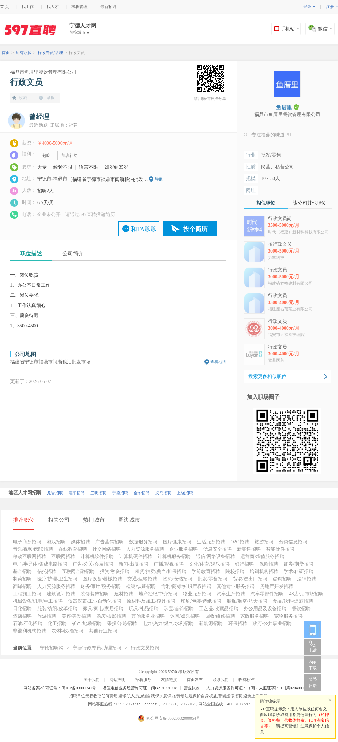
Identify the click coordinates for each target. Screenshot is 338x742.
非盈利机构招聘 (29, 630)
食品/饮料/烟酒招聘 (293, 601)
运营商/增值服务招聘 (262, 556)
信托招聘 (46, 571)
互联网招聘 (63, 556)
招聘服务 (143, 679)
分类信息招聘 (293, 541)
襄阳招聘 (77, 492)
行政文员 (77, 52)
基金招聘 (22, 571)
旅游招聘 (264, 541)
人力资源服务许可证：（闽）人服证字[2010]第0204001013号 (260, 688)
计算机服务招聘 (174, 556)
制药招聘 (22, 578)
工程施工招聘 (27, 593)
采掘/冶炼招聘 (122, 623)
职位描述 (31, 253)
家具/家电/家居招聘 (103, 608)
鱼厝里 (287, 107)
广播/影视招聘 (169, 564)
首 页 (4, 6)
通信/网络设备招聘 (215, 556)
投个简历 (195, 228)
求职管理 (79, 6)
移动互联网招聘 (29, 556)
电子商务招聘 (27, 541)
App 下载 (313, 664)
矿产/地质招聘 (87, 623)
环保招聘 (237, 623)
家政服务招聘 (254, 616)
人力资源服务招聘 (145, 549)
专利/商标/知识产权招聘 (186, 586)
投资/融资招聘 (115, 571)
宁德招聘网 (52, 647)
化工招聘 (57, 623)
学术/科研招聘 (298, 571)
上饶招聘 (185, 492)
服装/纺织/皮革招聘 (57, 608)
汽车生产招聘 (231, 593)
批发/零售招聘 (212, 578)
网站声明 (117, 679)
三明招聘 (98, 492)
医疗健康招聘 (177, 541)
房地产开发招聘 (276, 586)
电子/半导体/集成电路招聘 (40, 564)
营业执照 (192, 688)
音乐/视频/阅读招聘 (33, 549)
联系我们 (221, 679)
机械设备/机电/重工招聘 (38, 601)
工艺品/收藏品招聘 (218, 608)
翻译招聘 (22, 586)
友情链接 (169, 679)
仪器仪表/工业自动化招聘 (94, 601)
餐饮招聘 (301, 608)
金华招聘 (142, 492)
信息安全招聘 (217, 549)
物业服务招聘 (197, 593)
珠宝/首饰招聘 (179, 608)
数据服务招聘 (143, 541)
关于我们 (91, 679)
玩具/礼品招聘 (144, 608)
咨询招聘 (282, 578)
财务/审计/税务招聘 (100, 586)
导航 (159, 179)
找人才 (53, 6)
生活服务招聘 (211, 541)
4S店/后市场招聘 (306, 593)
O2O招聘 (240, 541)
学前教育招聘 (206, 571)
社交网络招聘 (106, 549)
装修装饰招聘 (94, 593)
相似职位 (265, 203)
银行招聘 (244, 564)
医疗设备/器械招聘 (102, 578)
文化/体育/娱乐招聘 (209, 564)
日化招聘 (22, 608)
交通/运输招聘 (142, 578)
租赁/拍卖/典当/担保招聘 (160, 571)
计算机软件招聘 (97, 556)
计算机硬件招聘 (135, 556)
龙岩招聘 (55, 492)
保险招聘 (268, 564)
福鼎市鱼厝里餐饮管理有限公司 (43, 72)
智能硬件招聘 (280, 549)
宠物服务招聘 (288, 616)
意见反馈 (313, 682)
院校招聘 (234, 571)
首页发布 (195, 679)
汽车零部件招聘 (267, 593)
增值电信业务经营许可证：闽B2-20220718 (139, 688)
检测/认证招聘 (141, 586)
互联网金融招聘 (78, 571)
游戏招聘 (56, 541)
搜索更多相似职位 (267, 376)
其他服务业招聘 (148, 616)
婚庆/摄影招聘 (111, 616)
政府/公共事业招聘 (272, 623)
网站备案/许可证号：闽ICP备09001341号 (60, 688)
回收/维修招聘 (220, 616)
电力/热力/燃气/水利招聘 (168, 623)
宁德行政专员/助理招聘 (97, 647)
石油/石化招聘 (28, 623)
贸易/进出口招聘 (250, 578)
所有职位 (24, 52)
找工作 (28, 6)
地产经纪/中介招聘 (158, 593)
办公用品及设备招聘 (265, 608)
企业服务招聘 (183, 549)
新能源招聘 (211, 623)
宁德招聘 (120, 492)
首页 (6, 52)
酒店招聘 (22, 616)
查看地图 (218, 361)
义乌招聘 (163, 492)
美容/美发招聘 (76, 616)
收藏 (23, 97)
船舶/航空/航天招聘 (247, 601)
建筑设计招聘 (61, 593)
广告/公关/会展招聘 (93, 564)
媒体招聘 (80, 541)
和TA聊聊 (144, 229)
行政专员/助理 (50, 52)
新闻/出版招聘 (133, 564)
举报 (51, 97)
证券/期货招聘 (298, 564)
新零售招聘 (249, 549)
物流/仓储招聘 (177, 578)
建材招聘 (123, 593)
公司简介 (73, 253)
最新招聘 (108, 6)
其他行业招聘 (103, 630)
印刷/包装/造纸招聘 (201, 601)
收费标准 (246, 679)
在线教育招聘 (72, 549)
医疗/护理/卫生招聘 (57, 578)
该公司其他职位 (309, 203)
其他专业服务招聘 (236, 586)
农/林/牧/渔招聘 (67, 630)
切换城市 (79, 32)
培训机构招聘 (264, 571)
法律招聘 (306, 578)
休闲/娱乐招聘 (185, 616)
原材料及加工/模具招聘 (151, 601)
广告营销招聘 (109, 541)
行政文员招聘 (145, 647)
